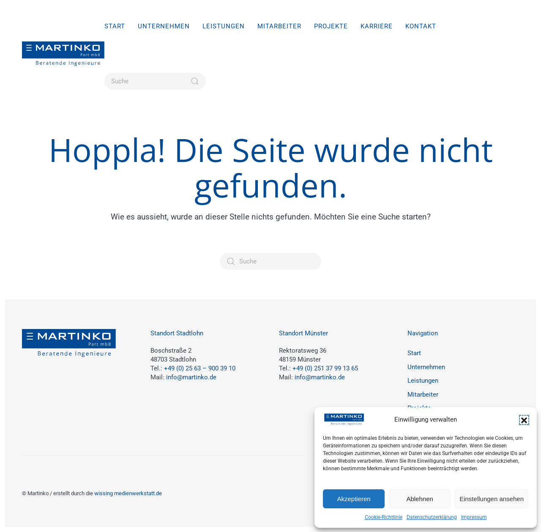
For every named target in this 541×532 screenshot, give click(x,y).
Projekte (331, 26)
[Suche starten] (195, 81)
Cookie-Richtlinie (383, 517)
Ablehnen (419, 498)
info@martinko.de (191, 377)
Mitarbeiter (279, 26)
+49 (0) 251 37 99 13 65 (325, 368)
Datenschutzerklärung (432, 517)
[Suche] (155, 81)
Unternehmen (164, 26)
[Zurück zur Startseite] (63, 54)
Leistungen (422, 380)
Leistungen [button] (223, 26)
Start (114, 26)
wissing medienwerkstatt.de (128, 493)
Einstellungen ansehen (491, 498)
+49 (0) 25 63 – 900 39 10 (199, 368)
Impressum (474, 517)
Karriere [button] (377, 26)
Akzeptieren (353, 498)
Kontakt (420, 26)
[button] (524, 420)
